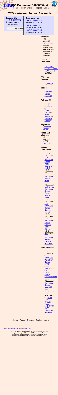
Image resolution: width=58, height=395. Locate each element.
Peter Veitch (47, 111)
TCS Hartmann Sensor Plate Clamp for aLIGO (49, 163)
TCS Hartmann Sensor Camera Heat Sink (49, 239)
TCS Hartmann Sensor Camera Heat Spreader (49, 223)
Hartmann (47, 127)
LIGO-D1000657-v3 (34, 25)
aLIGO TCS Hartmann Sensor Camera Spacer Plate (49, 192)
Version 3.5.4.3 (12, 328)
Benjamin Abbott (48, 120)
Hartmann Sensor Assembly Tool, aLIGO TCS (49, 287)
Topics (39, 8)
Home (15, 8)
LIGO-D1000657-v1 (34, 30)
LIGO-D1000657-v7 (15, 20)
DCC (5, 328)
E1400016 (47, 143)
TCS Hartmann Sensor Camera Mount (49, 208)
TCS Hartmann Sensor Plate (49, 177)
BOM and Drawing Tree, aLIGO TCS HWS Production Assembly (49, 305)
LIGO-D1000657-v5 (34, 20)
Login (46, 8)
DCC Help (27, 328)
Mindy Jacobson (49, 105)
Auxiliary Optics (48, 93)
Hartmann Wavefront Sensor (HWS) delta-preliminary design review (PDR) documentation (51, 267)
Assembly (49, 96)
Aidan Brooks (47, 115)
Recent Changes (27, 8)
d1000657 (49, 84)
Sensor (46, 129)
